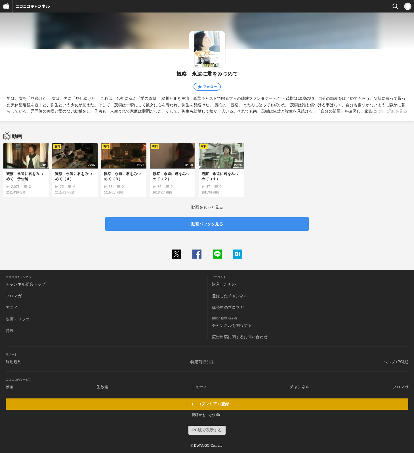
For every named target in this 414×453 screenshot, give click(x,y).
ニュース (199, 387)
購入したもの (224, 284)
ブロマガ (14, 296)
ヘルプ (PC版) (395, 362)
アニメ (12, 307)
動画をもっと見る (207, 207)
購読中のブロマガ (228, 307)
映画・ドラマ (18, 319)
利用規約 (14, 362)
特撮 (10, 330)
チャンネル (300, 387)
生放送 (102, 387)
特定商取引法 (202, 362)
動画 (10, 387)
